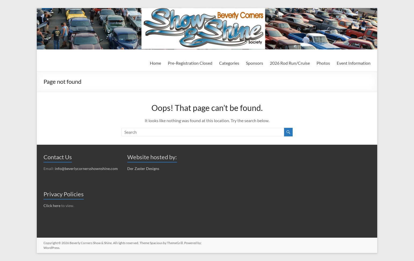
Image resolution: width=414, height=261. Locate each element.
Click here (51, 205)
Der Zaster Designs (143, 168)
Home (155, 63)
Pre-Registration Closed (190, 63)
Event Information (354, 63)
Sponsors (254, 63)
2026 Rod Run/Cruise (290, 63)
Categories (229, 63)
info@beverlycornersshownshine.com (86, 168)
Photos (323, 63)
